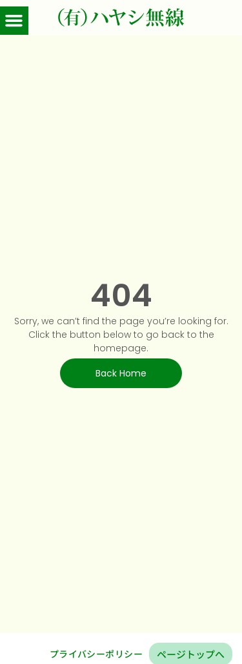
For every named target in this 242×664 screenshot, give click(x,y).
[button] (14, 20)
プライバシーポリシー (96, 653)
